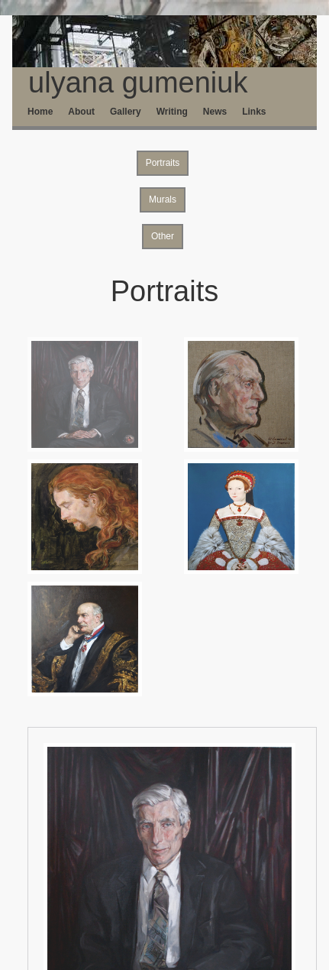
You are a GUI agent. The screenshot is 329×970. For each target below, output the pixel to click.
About (81, 111)
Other (162, 236)
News (215, 111)
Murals (162, 199)
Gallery (125, 111)
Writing (172, 111)
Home (40, 111)
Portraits (163, 162)
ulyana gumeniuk (129, 83)
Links (254, 111)
